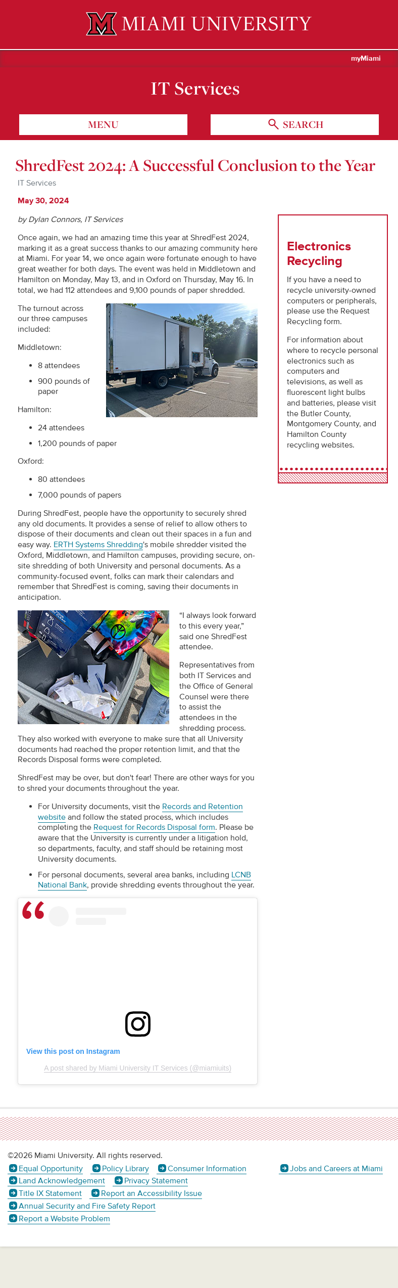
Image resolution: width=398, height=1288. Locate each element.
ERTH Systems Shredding (98, 545)
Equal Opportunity (51, 1169)
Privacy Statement (156, 1181)
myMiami (366, 58)
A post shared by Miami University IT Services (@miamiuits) (137, 1068)
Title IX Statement (50, 1193)
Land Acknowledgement (62, 1181)
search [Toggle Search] (302, 124)
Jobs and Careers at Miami (336, 1169)
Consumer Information (207, 1169)
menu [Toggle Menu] (103, 124)
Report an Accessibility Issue (151, 1193)
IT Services (195, 88)
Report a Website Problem (64, 1219)
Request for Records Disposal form (154, 827)
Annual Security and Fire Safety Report (87, 1206)
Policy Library (125, 1169)
